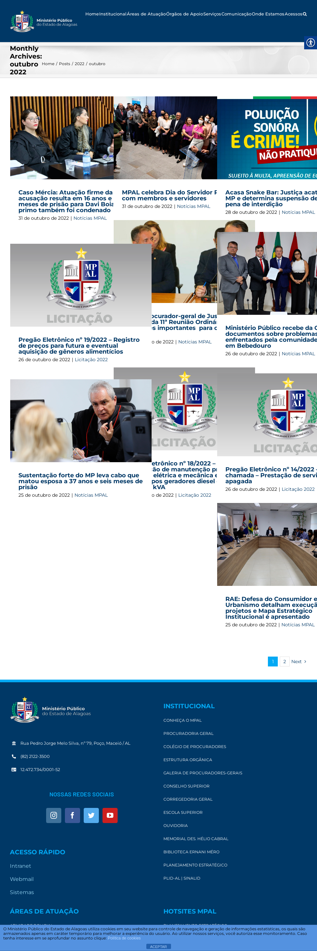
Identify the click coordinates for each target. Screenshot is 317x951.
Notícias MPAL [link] (90, 218)
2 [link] (284, 661)
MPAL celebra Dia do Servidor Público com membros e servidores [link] (179, 195)
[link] (43, 21)
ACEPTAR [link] (158, 947)
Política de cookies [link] (124, 938)
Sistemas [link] (22, 892)
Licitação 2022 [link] (91, 360)
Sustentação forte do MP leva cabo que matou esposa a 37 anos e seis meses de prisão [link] (80, 481)
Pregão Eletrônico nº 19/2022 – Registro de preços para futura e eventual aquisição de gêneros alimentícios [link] (79, 345)
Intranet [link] (20, 866)
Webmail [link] (22, 879)
